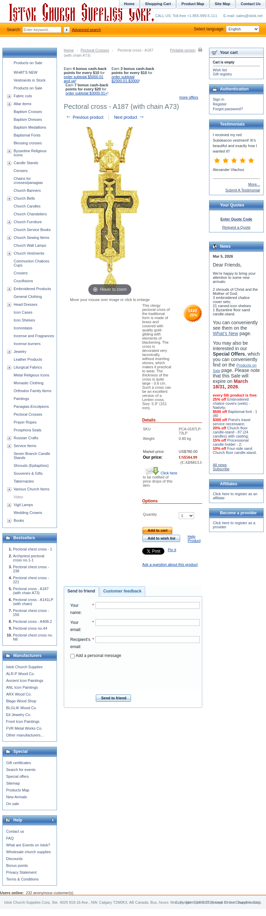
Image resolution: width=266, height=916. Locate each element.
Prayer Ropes (25, 422)
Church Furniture (28, 222)
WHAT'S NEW (26, 72)
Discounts (14, 859)
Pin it (172, 550)
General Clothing (28, 297)
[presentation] (135, 674)
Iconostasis (23, 328)
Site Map (222, 4)
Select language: (226, 29)
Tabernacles (24, 481)
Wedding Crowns (28, 513)
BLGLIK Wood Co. (21, 708)
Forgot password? (228, 109)
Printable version (182, 50)
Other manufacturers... (25, 735)
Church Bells (24, 198)
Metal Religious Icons (31, 375)
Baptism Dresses (28, 119)
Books (19, 520)
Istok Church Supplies (24, 667)
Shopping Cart (158, 4)
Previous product (84, 117)
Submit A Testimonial (242, 190)
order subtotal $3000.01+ (86, 93)
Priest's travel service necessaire (231, 422)
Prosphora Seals (27, 430)
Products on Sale (28, 63)
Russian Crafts (26, 438)
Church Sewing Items (31, 237)
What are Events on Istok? (28, 845)
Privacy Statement (21, 872)
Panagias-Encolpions (31, 406)
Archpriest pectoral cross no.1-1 (28, 558)
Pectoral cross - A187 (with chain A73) (31, 591)
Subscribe (221, 469)
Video (18, 497)
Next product (129, 117)
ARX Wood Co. (18, 694)
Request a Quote (236, 227)
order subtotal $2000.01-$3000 (125, 79)
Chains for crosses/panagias (28, 180)
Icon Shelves (24, 320)
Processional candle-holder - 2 (231, 442)
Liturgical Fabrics (28, 367)
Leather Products (28, 359)
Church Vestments (29, 253)
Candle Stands (26, 163)
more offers (188, 97)
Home (69, 50)
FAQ (10, 838)
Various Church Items (31, 489)
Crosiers (21, 273)
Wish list (220, 70)
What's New (225, 333)
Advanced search (86, 30)
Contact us (15, 831)
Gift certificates (18, 763)
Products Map (17, 790)
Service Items (25, 446)
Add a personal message (95, 655)
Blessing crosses (28, 143)
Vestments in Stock (30, 80)
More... (254, 184)
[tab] (81, 591)
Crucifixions (23, 281)
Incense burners (27, 344)
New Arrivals (16, 797)
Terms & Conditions (22, 879)
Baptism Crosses (28, 112)
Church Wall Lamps (30, 245)
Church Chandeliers (30, 214)
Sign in (218, 99)
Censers (21, 171)
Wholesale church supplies (28, 852)
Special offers (17, 776)
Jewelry (20, 351)
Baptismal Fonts (27, 135)
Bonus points (17, 865)
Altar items (22, 104)
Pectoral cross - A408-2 (32, 621)
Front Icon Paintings (23, 721)
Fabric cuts (23, 96)
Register (220, 104)
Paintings (21, 399)
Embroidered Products (32, 289)
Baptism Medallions (30, 127)
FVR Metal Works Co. (24, 728)
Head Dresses (26, 304)
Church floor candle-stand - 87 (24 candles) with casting (230, 432)
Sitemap (13, 783)
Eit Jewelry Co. (18, 715)
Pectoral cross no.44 (30, 628)
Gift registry (222, 74)
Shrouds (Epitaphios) (31, 465)
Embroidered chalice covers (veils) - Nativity (231, 403)
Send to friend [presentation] (81, 591)
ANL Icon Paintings (22, 687)
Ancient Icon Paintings (24, 680)
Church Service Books (32, 230)
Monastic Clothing (28, 383)
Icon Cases (23, 312)
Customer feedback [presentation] (122, 591)
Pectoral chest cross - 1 (32, 549)
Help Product (194, 538)
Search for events (20, 770)
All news (220, 465)
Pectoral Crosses (94, 50)
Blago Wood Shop (21, 701)
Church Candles (27, 206)
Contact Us (251, 4)
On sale (12, 804)
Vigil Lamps (23, 505)
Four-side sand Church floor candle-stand (234, 450)
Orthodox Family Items (32, 391)
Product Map (192, 4)
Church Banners (27, 190)
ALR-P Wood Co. (20, 674)
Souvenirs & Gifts (28, 473)
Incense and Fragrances (34, 336)
